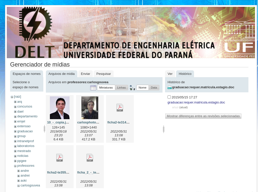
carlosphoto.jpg (89, 122)
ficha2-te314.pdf (119, 122)
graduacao (25, 131)
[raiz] (17, 96)
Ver (170, 74)
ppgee (21, 161)
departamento (27, 116)
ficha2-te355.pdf (59, 172)
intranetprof (25, 141)
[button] (106, 88)
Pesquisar (103, 74)
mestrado (24, 151)
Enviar (85, 74)
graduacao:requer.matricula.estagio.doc (203, 87)
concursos (24, 106)
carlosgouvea (30, 185)
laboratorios (25, 146)
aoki (23, 180)
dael (20, 111)
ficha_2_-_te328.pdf (92, 172)
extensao (23, 126)
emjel (21, 121)
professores (25, 165)
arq (19, 101)
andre (24, 171)
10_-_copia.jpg (58, 122)
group (21, 136)
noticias (22, 156)
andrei (24, 175)
